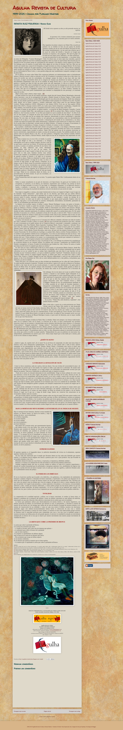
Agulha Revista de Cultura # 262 (93, 151)
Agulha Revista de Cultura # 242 (93, 98)
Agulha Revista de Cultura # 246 (93, 109)
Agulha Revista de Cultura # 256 (93, 135)
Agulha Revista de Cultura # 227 (93, 59)
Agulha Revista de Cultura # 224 (93, 51)
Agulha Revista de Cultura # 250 (93, 119)
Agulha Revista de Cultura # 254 (93, 130)
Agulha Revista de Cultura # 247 (93, 112)
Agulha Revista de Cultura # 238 (93, 88)
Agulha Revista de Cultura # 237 (93, 85)
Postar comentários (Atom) (49, 716)
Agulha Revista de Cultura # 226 (93, 56)
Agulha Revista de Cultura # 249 (93, 117)
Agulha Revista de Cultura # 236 (93, 83)
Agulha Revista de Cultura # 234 (93, 77)
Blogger (94, 726)
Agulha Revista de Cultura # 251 (93, 122)
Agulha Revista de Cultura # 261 (93, 148)
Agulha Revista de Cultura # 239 (93, 91)
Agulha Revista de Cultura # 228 (93, 62)
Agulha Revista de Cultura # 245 (93, 106)
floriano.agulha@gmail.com (56, 629)
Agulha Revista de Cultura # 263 (93, 154)
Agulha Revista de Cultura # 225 (93, 54)
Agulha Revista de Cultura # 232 (93, 72)
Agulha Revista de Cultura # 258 (93, 141)
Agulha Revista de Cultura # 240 (93, 93)
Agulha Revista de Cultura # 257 (93, 138)
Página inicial (47, 711)
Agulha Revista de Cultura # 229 (93, 64)
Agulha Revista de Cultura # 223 (93, 48)
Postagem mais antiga (74, 711)
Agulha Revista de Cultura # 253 (93, 127)
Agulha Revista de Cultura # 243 (93, 101)
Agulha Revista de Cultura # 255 (93, 133)
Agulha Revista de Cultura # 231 (93, 69)
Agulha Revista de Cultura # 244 (93, 104)
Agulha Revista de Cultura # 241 (93, 96)
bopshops (83, 726)
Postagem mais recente (20, 711)
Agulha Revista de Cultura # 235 (93, 80)
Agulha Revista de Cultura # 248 (93, 114)
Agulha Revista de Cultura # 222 (93, 46)
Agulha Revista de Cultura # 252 (93, 125)
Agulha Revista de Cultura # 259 (93, 143)
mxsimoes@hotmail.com (55, 630)
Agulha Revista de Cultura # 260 (93, 146)
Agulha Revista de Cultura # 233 (93, 75)
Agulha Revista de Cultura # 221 (93, 43)
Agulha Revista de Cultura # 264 (93, 156)
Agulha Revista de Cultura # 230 (93, 67)
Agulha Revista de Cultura (44, 7)
